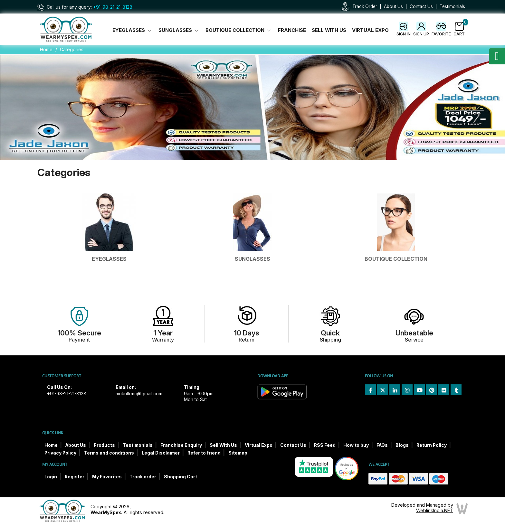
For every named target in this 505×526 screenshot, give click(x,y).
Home (46, 49)
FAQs (382, 445)
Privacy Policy (60, 453)
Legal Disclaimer (161, 453)
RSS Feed (325, 445)
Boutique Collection (396, 259)
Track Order (364, 6)
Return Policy (431, 445)
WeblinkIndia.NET (434, 510)
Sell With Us (329, 30)
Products (104, 445)
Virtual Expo (370, 30)
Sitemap (237, 453)
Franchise (292, 30)
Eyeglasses (109, 259)
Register (74, 476)
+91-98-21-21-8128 (112, 7)
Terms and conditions (109, 453)
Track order (142, 476)
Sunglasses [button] (179, 30)
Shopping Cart (180, 476)
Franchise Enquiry (181, 445)
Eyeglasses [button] (132, 30)
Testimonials (452, 6)
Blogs (402, 445)
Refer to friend (204, 453)
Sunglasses (252, 259)
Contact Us (421, 6)
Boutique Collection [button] (238, 30)
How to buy (356, 445)
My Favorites (107, 476)
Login (50, 476)
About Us (393, 6)
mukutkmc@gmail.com (139, 393)
